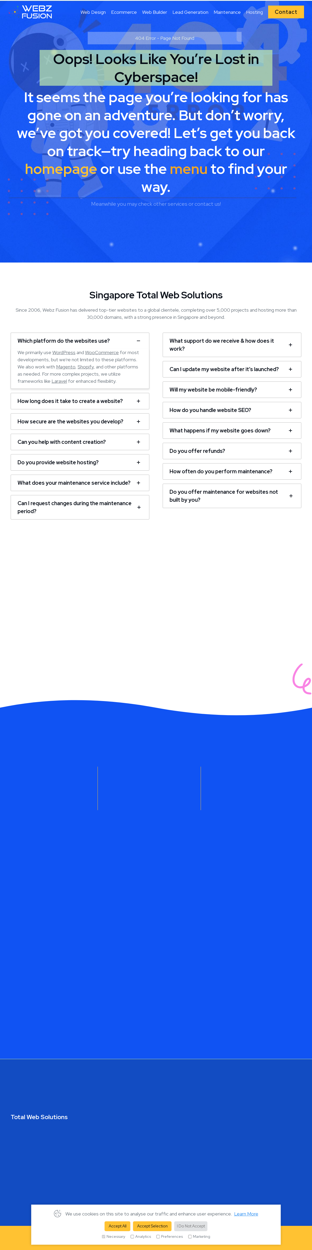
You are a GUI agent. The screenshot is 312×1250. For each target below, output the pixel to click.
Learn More (246, 1214)
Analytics (140, 1236)
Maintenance (227, 12)
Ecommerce (124, 12)
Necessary (113, 1236)
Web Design (93, 12)
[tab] (80, 340)
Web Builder (154, 12)
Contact (286, 11)
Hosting (254, 12)
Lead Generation (190, 12)
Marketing (199, 1236)
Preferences (169, 1236)
